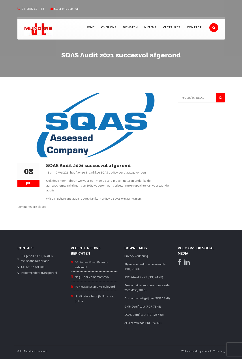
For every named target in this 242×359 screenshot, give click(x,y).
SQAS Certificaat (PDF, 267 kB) (143, 315)
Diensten (130, 27)
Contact (194, 27)
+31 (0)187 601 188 (32, 9)
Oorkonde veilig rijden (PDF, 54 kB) (147, 298)
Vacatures (171, 27)
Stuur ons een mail (66, 9)
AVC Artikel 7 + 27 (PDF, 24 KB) (143, 277)
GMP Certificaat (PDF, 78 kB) (142, 306)
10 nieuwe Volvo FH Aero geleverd (91, 264)
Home (90, 27)
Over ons (108, 27)
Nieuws (150, 27)
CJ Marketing (217, 351)
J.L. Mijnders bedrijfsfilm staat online (94, 298)
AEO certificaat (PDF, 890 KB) (142, 323)
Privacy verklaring (136, 256)
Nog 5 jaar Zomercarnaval (92, 277)
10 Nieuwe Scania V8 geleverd (95, 287)
